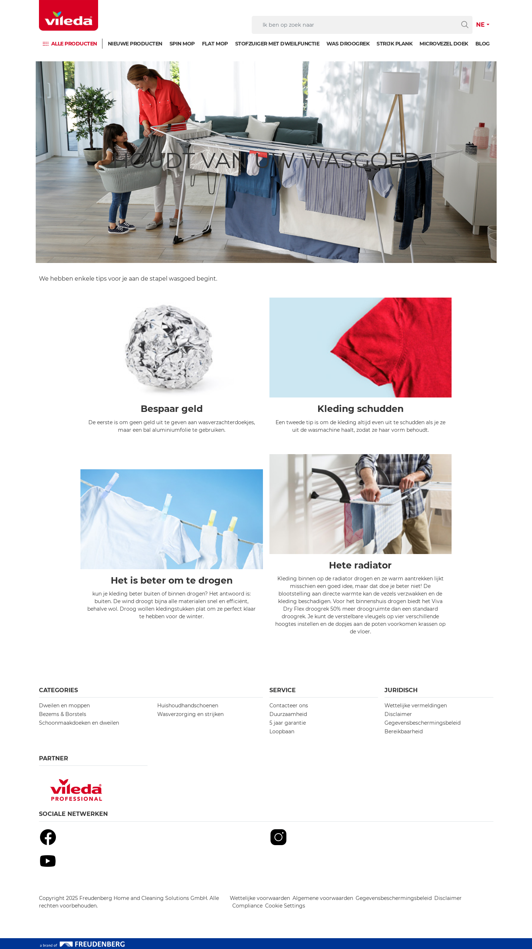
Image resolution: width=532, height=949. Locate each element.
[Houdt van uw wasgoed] (266, 162)
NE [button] (480, 24)
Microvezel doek (443, 43)
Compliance (247, 905)
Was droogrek (347, 43)
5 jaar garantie (287, 723)
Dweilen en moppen (64, 705)
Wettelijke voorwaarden (260, 898)
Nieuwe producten (135, 43)
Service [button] (282, 690)
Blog (482, 43)
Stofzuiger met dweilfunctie (277, 43)
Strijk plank (394, 43)
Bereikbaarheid (403, 731)
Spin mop (182, 43)
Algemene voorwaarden (323, 898)
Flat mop (215, 43)
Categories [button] (58, 690)
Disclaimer (398, 714)
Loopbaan (281, 731)
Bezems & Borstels (62, 714)
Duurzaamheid (288, 714)
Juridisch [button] (401, 690)
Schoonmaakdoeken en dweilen (79, 723)
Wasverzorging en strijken (190, 714)
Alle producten (74, 43)
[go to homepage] (68, 15)
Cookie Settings (285, 905)
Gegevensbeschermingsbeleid (422, 723)
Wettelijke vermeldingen (415, 705)
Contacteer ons (288, 705)
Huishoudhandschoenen (187, 705)
